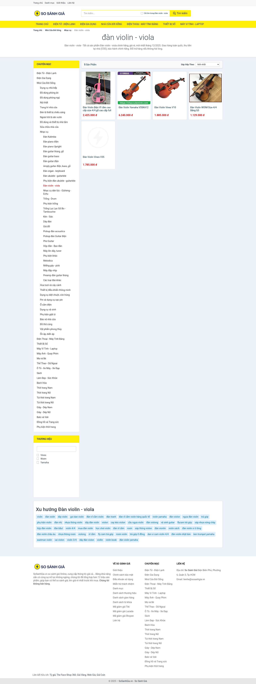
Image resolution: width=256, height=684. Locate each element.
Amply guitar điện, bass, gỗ (57, 166)
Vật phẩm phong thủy (51, 329)
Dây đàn (47, 221)
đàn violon (174, 516)
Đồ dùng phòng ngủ (50, 97)
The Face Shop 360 (66, 675)
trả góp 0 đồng (137, 534)
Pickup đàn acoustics (54, 231)
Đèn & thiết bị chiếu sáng (52, 112)
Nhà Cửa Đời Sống (111, 24)
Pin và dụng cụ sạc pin (51, 299)
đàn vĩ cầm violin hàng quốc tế (134, 516)
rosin (129, 528)
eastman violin (44, 540)
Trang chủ (38, 3)
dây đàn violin (92, 522)
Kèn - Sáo (48, 216)
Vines (41, 455)
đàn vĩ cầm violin (95, 516)
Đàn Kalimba (49, 136)
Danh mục (50, 3)
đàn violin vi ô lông (191, 528)
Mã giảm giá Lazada (123, 611)
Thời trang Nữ (44, 392)
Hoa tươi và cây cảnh (50, 285)
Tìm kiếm (180, 13)
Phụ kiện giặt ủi (48, 314)
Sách (39, 373)
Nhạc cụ (67, 30)
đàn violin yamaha (129, 540)
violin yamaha (160, 516)
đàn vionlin (160, 528)
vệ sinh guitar (168, 522)
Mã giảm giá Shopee (123, 616)
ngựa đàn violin (190, 516)
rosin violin (121, 534)
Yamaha (43, 462)
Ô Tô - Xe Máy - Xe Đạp (48, 368)
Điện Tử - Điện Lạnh (64, 24)
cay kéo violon (118, 522)
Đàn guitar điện (51, 161)
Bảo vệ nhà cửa (48, 319)
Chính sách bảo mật (123, 574)
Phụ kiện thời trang (46, 427)
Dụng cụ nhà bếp (48, 88)
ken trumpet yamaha (203, 534)
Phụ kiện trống (50, 203)
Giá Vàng (81, 675)
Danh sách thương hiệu (124, 593)
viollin (100, 540)
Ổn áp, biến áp (47, 334)
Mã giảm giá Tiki (121, 606)
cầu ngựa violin (136, 522)
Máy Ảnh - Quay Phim (47, 353)
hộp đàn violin (44, 528)
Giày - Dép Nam (44, 407)
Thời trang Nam (45, 388)
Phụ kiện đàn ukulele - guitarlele (59, 180)
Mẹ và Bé (41, 358)
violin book (111, 540)
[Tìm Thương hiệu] (56, 449)
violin (39, 516)
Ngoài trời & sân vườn (51, 117)
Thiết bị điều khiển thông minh (55, 290)
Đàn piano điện (50, 141)
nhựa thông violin (73, 522)
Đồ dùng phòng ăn (49, 92)
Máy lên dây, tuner (52, 251)
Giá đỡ (46, 226)
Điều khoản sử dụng (123, 579)
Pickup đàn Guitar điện (54, 236)
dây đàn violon (86, 540)
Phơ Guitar (48, 241)
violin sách (174, 528)
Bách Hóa (42, 383)
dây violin (62, 516)
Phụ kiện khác (50, 255)
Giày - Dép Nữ (44, 412)
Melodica (48, 260)
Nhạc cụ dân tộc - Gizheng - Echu (57, 192)
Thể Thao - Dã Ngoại (47, 363)
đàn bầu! (58, 528)
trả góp (204, 516)
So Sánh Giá (141, 681)
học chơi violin (103, 528)
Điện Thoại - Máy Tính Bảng (142, 24)
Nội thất (44, 102)
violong (82, 534)
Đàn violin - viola (51, 185)
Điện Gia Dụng (88, 24)
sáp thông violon (143, 528)
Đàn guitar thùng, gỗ (53, 151)
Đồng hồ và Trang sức (48, 422)
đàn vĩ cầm (118, 528)
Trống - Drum (49, 198)
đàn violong (152, 522)
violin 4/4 (70, 528)
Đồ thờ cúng (46, 324)
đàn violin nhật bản (181, 534)
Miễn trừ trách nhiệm (123, 584)
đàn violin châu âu (46, 534)
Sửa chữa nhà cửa (49, 127)
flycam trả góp (184, 522)
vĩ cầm (92, 534)
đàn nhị (58, 522)
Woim (41, 458)
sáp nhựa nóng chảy (205, 522)
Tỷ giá (53, 675)
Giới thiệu (60, 3)
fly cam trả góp (105, 534)
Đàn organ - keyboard (54, 171)
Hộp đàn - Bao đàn (52, 246)
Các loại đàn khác (52, 280)
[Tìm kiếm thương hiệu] (111, 13)
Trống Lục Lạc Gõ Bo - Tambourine (54, 210)
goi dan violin (77, 516)
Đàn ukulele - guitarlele (54, 176)
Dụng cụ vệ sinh (48, 309)
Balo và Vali (42, 417)
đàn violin (50, 516)
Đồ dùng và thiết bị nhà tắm (54, 122)
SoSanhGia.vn (126, 681)
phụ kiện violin (44, 522)
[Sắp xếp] (208, 64)
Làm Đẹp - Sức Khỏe (47, 378)
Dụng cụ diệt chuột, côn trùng (55, 295)
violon (105, 522)
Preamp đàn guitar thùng (55, 275)
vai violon (59, 540)
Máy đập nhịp (50, 270)
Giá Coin (101, 675)
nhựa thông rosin (67, 534)
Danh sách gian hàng (123, 597)
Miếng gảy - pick (51, 265)
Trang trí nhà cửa (48, 107)
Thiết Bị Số (169, 24)
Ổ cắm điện (46, 304)
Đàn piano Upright (52, 146)
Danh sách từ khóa (122, 602)
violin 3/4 (72, 540)
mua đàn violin (85, 528)
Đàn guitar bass (51, 156)
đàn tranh (111, 516)
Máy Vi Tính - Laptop (192, 24)
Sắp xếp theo (187, 64)
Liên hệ (71, 3)
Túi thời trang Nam (46, 397)
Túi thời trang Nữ (45, 402)
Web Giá (91, 675)
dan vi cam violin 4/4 (158, 534)
